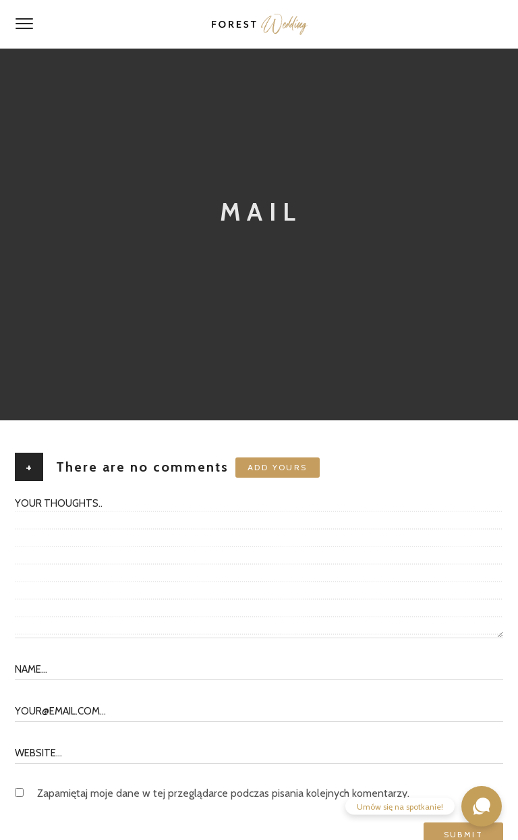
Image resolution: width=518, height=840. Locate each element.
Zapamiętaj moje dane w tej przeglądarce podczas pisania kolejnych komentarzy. (223, 793)
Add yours (278, 467)
